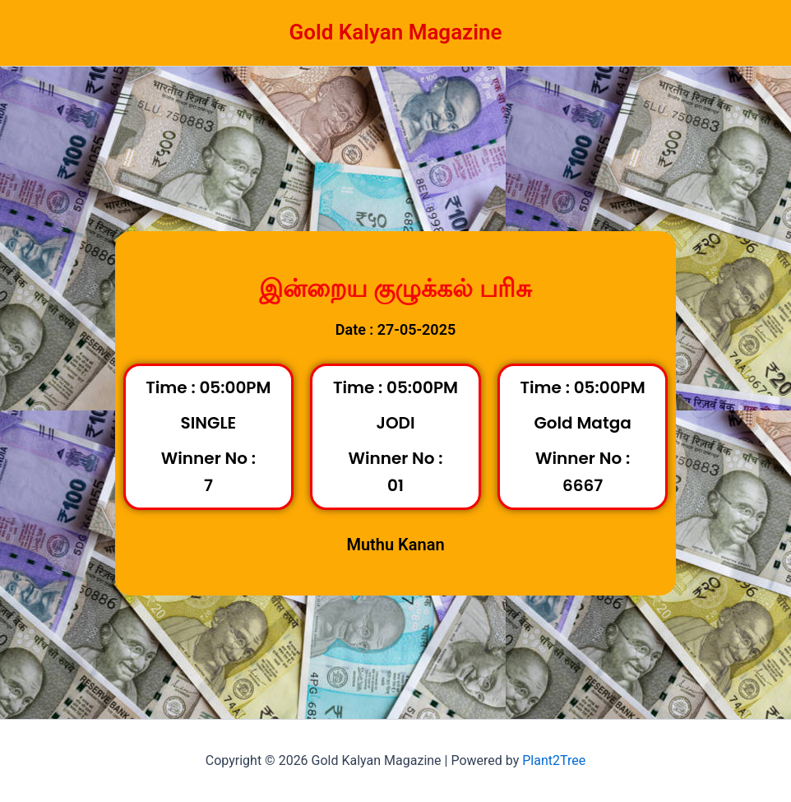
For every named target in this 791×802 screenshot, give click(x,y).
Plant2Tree (553, 760)
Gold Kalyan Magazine (395, 32)
